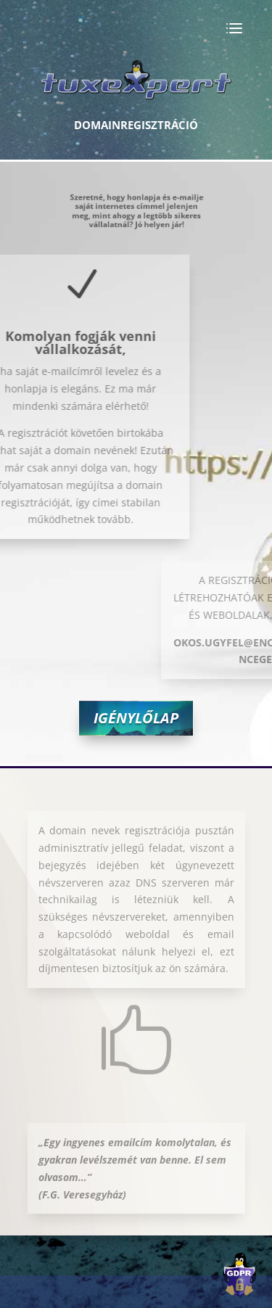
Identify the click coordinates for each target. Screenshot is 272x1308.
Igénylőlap (136, 718)
